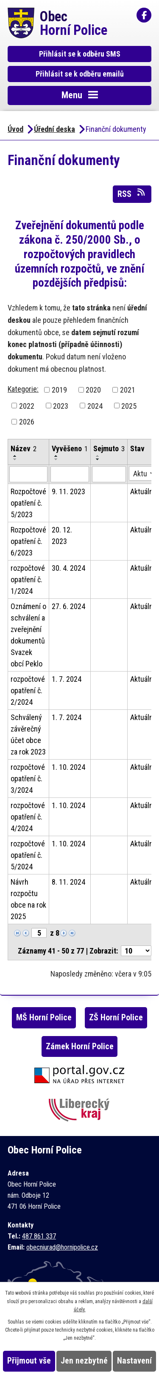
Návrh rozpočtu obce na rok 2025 (28, 899)
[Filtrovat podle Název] (28, 474)
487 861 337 (39, 1236)
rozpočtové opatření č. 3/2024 (28, 778)
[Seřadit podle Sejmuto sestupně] (98, 459)
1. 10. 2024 (68, 767)
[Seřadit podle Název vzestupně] (15, 456)
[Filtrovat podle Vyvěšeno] (69, 474)
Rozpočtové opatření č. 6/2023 (28, 541)
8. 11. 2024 (68, 881)
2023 (60, 405)
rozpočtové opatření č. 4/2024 (28, 817)
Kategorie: (23, 388)
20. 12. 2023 (62, 535)
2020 (93, 389)
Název (23, 448)
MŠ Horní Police (44, 1017)
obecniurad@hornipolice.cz (62, 1247)
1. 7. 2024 (66, 679)
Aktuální (142, 491)
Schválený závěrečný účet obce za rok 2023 (28, 734)
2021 (127, 389)
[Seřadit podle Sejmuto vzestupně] (98, 456)
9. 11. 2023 (68, 491)
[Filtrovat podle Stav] (142, 473)
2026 (26, 421)
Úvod (15, 129)
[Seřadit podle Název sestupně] (15, 459)
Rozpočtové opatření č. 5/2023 (28, 503)
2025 (129, 405)
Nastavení (134, 1361)
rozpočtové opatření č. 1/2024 (28, 579)
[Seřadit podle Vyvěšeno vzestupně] (56, 456)
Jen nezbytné (84, 1361)
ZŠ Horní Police (116, 1017)
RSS (131, 193)
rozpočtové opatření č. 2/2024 (28, 690)
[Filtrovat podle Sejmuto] (109, 474)
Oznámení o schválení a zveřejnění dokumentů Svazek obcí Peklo (28, 635)
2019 (59, 389)
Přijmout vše (29, 1361)
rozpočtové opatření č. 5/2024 (28, 855)
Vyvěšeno (70, 448)
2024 (95, 405)
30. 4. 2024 (68, 568)
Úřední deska (54, 129)
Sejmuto (109, 448)
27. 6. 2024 (68, 606)
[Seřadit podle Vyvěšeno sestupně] (56, 459)
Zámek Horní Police (80, 1046)
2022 (26, 405)
